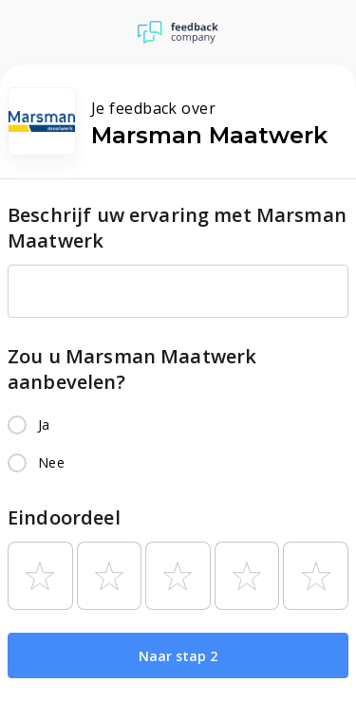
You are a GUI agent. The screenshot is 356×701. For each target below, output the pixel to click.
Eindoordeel (64, 517)
